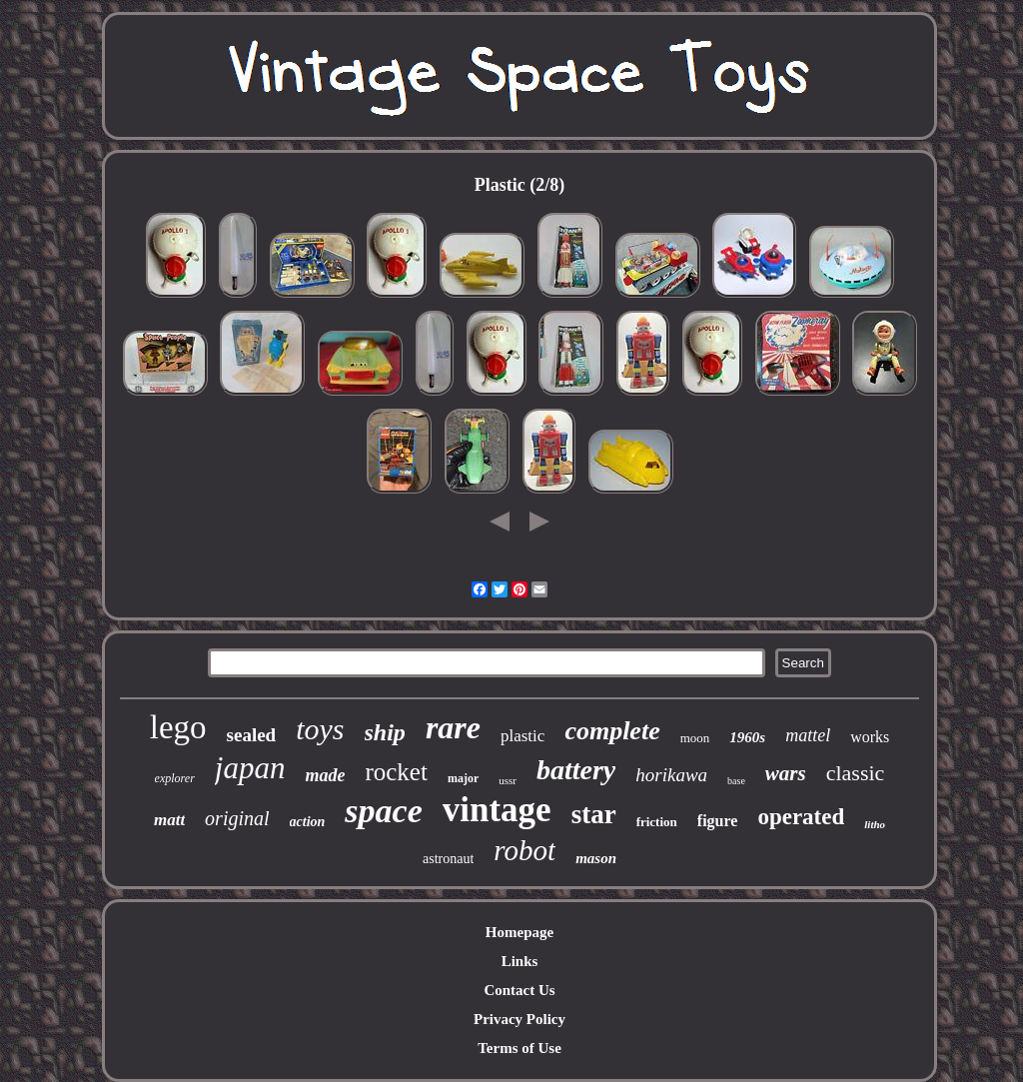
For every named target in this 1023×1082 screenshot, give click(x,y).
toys (320, 728)
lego (178, 727)
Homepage (519, 932)
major (463, 778)
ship (385, 732)
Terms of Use (519, 1048)
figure (717, 820)
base (736, 780)
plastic (522, 735)
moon (695, 737)
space (383, 810)
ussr (507, 780)
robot (524, 850)
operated (800, 816)
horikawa (671, 774)
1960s (747, 737)
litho (874, 824)
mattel (807, 735)
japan (250, 767)
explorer (175, 778)
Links (520, 961)
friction (656, 821)
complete (611, 730)
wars (785, 773)
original (237, 818)
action (308, 821)
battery (575, 769)
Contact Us (519, 990)
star (593, 814)
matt (169, 819)
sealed (252, 734)
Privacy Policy (519, 1019)
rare (453, 727)
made (325, 775)
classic (855, 772)
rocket (396, 771)
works (869, 736)
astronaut (448, 858)
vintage (497, 809)
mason (595, 858)
